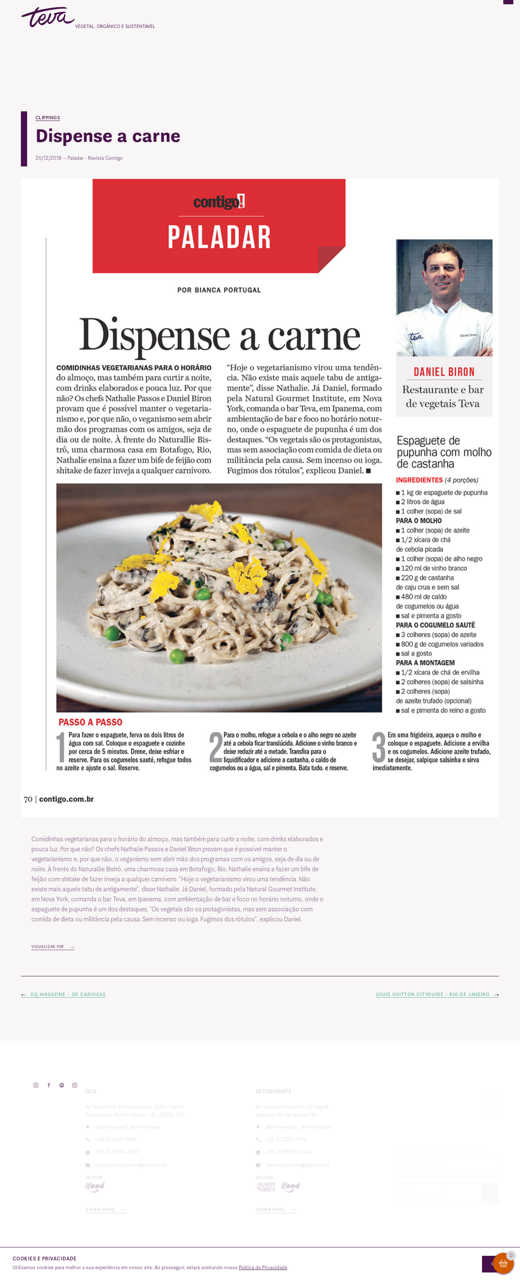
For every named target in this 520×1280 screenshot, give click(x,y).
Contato (437, 52)
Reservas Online (384, 52)
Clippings (48, 118)
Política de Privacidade (263, 1267)
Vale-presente (324, 52)
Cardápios (201, 52)
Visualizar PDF (67, 946)
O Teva (158, 52)
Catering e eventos (260, 52)
